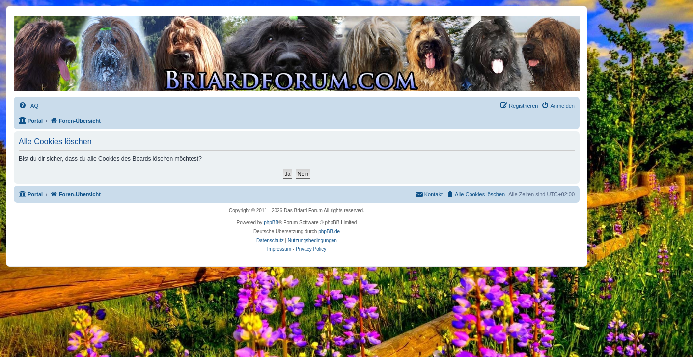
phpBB (271, 222)
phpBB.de (329, 231)
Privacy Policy (311, 249)
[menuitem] (28, 105)
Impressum (279, 249)
